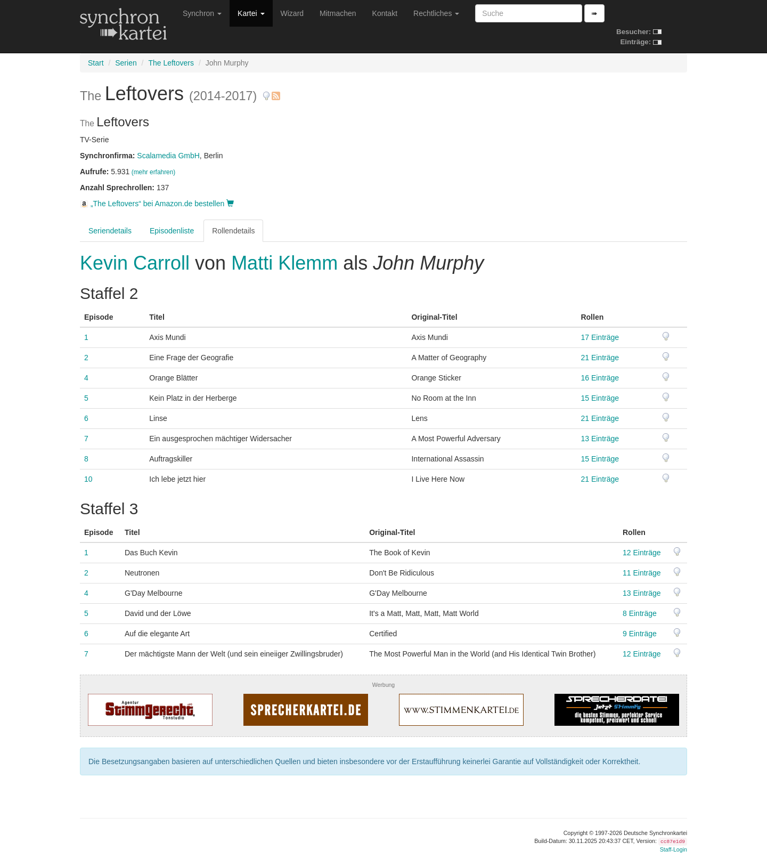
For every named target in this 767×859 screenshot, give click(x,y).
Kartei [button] (251, 13)
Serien (125, 63)
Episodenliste (172, 230)
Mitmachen (338, 13)
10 (88, 479)
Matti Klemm (284, 263)
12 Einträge (642, 552)
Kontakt (384, 13)
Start (96, 63)
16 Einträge (600, 378)
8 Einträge (640, 613)
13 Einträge (600, 438)
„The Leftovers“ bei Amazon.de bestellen (157, 203)
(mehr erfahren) (154, 172)
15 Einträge (600, 398)
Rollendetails (233, 230)
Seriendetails (110, 230)
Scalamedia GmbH (168, 155)
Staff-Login (673, 849)
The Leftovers (171, 63)
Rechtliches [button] (436, 13)
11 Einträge (642, 573)
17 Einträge (600, 337)
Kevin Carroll (137, 263)
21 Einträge (600, 357)
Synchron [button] (202, 13)
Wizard (292, 13)
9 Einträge (640, 633)
